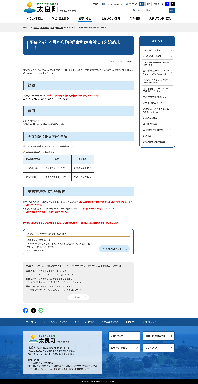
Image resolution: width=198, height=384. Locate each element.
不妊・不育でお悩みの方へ (154, 97)
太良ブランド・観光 (160, 18)
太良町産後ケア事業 (152, 50)
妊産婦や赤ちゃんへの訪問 (155, 103)
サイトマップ (150, 322)
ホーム (36, 28)
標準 (141, 4)
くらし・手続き (35, 18)
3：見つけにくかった (72, 282)
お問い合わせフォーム (115, 249)
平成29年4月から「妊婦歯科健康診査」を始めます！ (155, 81)
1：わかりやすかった (36, 290)
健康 (52, 28)
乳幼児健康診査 (150, 118)
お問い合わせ (117, 336)
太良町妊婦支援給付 (152, 56)
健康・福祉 (85, 18)
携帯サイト (132, 322)
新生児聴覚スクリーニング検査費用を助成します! (155, 90)
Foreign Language (113, 4)
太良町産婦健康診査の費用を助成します (156, 63)
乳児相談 (147, 136)
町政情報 (135, 18)
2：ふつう (48, 275)
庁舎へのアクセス (119, 348)
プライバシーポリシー (86, 322)
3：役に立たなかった (67, 275)
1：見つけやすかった (36, 282)
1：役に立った (33, 275)
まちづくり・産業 (110, 18)
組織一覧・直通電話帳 (155, 336)
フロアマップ (151, 348)
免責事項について (112, 322)
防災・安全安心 (60, 18)
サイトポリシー (32, 322)
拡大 (148, 4)
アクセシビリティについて (57, 322)
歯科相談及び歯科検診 (153, 130)
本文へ (95, 4)
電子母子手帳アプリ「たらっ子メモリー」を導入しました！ (156, 72)
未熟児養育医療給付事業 (154, 142)
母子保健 (59, 28)
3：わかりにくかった (72, 290)
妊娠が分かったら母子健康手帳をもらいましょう (156, 110)
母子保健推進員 (150, 124)
